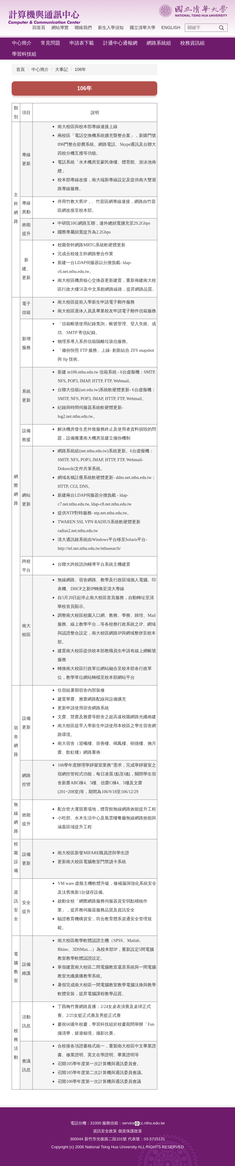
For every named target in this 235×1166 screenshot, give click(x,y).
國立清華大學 (142, 27)
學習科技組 (24, 54)
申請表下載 (81, 43)
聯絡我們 (83, 27)
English (171, 27)
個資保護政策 (130, 1131)
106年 (80, 69)
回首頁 (38, 27)
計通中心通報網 (120, 43)
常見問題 (50, 43)
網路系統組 (159, 43)
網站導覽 (60, 27)
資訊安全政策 (105, 1131)
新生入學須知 (111, 27)
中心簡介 (22, 43)
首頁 (20, 69)
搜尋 (221, 27)
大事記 (61, 69)
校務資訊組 (192, 43)
